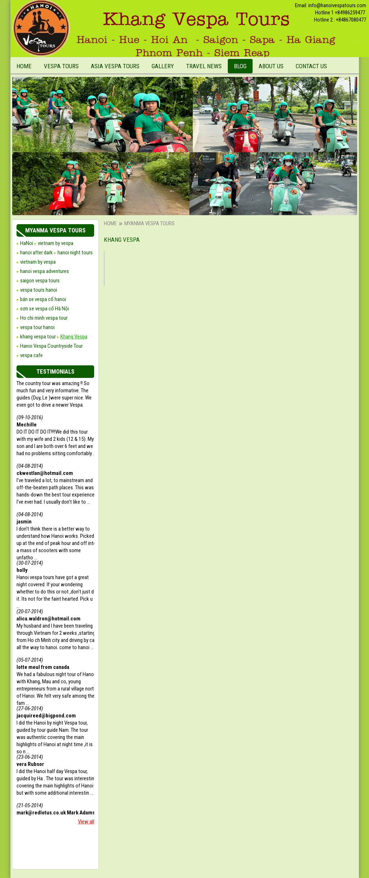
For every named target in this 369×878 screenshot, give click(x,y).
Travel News (204, 66)
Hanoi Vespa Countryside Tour (51, 346)
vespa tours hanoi (38, 290)
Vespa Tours (61, 66)
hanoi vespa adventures (44, 271)
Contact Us (311, 66)
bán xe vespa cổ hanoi (43, 299)
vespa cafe (31, 355)
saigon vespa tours (40, 280)
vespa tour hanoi (37, 327)
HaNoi (26, 243)
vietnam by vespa (38, 262)
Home (24, 66)
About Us (271, 66)
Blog (240, 66)
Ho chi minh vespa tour (44, 318)
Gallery (163, 66)
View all (86, 821)
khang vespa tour (38, 336)
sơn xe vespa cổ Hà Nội (44, 308)
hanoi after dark (36, 252)
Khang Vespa (73, 336)
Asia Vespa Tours (115, 66)
